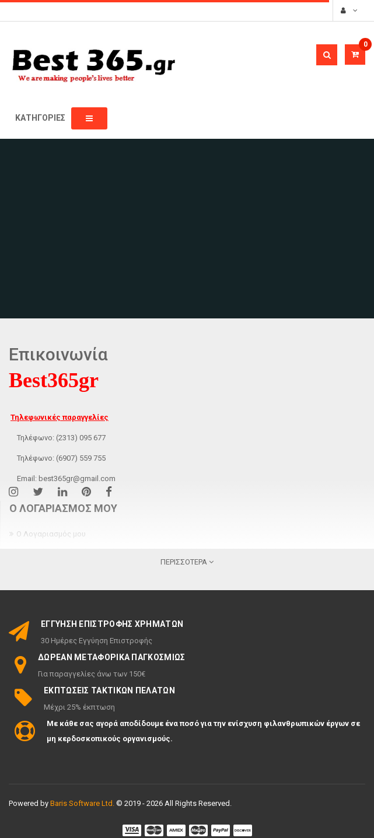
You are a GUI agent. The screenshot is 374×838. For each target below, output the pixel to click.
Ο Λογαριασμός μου (51, 534)
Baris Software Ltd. (82, 803)
